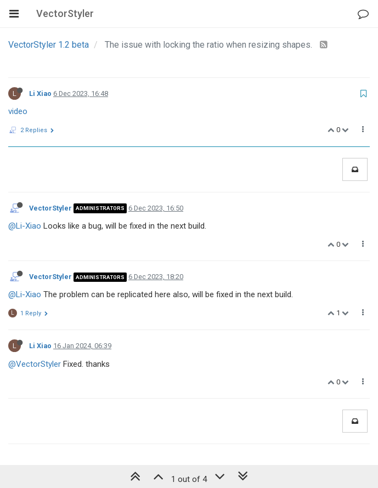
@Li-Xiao (24, 226)
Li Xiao (40, 93)
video (17, 111)
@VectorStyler (34, 364)
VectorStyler (50, 208)
